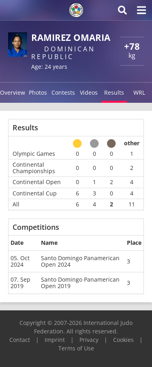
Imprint (55, 340)
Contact (19, 340)
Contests (63, 92)
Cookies (123, 340)
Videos (89, 92)
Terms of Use (76, 348)
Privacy (88, 340)
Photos (38, 92)
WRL (139, 92)
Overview (12, 92)
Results (114, 92)
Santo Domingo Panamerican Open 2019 (80, 283)
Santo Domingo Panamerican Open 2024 (80, 261)
